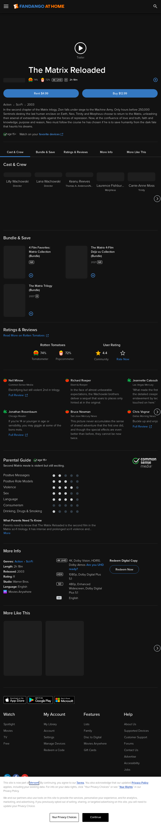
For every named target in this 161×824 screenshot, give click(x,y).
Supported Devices (136, 731)
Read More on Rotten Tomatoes (26, 335)
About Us (130, 724)
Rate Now (123, 359)
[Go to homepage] (39, 6)
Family (88, 731)
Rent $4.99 (41, 93)
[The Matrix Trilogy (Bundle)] (45, 288)
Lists (86, 724)
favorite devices (51, 134)
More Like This (136, 152)
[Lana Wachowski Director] (48, 198)
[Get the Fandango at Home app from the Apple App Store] (14, 700)
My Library (50, 724)
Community (101, 359)
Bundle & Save (45, 152)
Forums (129, 743)
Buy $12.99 (120, 93)
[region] (80, 800)
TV (5, 737)
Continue (95, 817)
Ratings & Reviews (76, 152)
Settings (49, 737)
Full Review (18, 395)
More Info (106, 152)
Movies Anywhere (95, 743)
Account (49, 731)
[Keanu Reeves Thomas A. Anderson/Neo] (79, 198)
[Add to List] (155, 80)
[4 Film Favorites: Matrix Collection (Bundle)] (45, 252)
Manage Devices (54, 743)
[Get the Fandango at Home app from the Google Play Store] (40, 700)
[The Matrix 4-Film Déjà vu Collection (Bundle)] (107, 252)
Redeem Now (124, 569)
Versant (34, 782)
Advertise (130, 756)
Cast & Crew (15, 152)
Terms (80, 782)
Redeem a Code (54, 750)
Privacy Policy (140, 782)
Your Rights (126, 787)
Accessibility (132, 763)
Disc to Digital (92, 737)
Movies (8, 731)
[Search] (155, 6)
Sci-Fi (29, 561)
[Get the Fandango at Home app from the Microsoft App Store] (64, 700)
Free (6, 743)
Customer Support (135, 737)
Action (19, 561)
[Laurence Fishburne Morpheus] (110, 198)
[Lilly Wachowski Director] (17, 198)
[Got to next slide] (157, 198)
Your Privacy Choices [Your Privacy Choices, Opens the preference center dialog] (64, 817)
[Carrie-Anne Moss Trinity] (141, 198)
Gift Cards (90, 750)
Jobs (127, 769)
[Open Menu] (6, 6)
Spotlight (9, 724)
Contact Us (131, 750)
